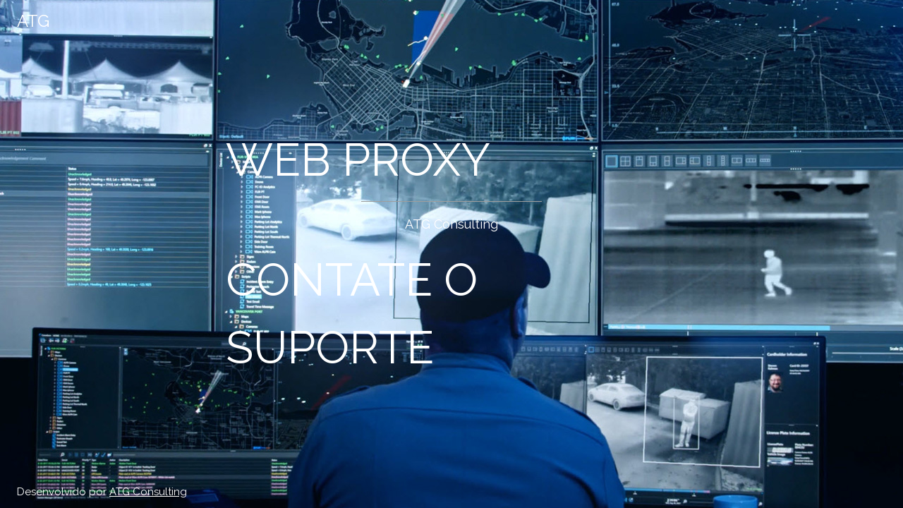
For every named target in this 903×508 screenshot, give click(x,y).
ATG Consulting (148, 491)
